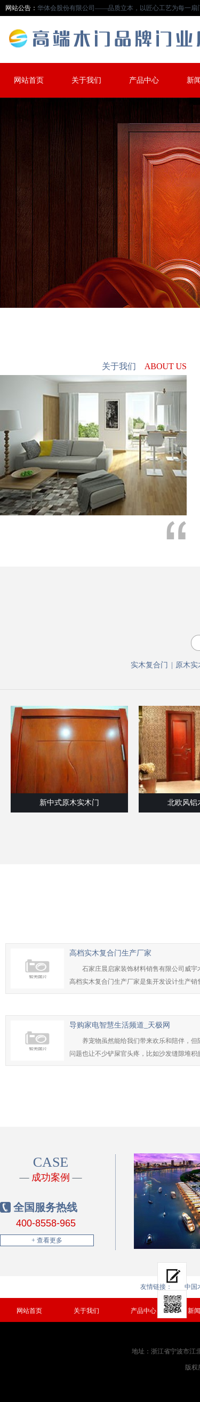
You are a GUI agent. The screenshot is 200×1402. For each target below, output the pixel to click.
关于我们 (86, 80)
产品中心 (144, 80)
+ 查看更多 (46, 1240)
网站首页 (29, 80)
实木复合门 (149, 665)
